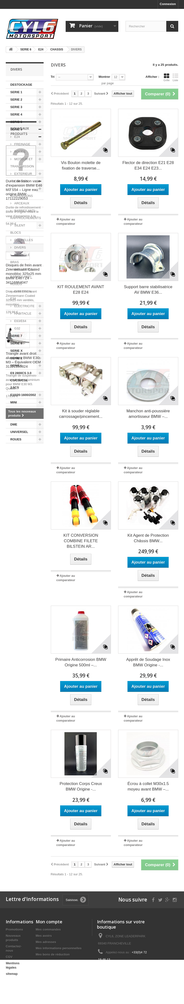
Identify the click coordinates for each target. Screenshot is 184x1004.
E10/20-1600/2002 (23, 395)
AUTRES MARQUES (18, 413)
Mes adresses (46, 942)
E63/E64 (19, 321)
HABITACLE (22, 313)
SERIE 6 (16, 129)
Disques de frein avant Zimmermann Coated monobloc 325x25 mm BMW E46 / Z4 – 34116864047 (23, 603)
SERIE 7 (16, 336)
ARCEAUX (21, 203)
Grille (166, 77)
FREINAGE (21, 144)
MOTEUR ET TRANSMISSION (22, 162)
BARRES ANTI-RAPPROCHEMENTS (25, 214)
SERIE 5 (16, 122)
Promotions (14, 929)
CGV (9, 957)
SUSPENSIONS (21, 196)
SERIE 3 (16, 107)
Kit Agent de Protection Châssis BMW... (148, 538)
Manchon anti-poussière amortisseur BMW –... (148, 414)
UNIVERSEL (19, 432)
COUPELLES (23, 240)
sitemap (11, 973)
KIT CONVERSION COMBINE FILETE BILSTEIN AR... (80, 541)
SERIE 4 (16, 114)
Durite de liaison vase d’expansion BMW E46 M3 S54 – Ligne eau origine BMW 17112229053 (24, 518)
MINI (13, 402)
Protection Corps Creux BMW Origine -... (81, 786)
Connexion (168, 4)
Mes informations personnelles (58, 948)
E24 (16, 137)
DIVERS (19, 247)
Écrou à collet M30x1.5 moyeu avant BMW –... (148, 786)
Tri (53, 77)
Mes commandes (48, 929)
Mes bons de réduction (53, 954)
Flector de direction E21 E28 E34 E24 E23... (148, 165)
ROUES (19, 151)
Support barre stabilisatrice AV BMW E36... (148, 290)
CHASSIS (20, 181)
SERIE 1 (16, 92)
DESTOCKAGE (21, 84)
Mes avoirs (44, 935)
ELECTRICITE (23, 306)
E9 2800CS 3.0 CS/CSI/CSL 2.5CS (20, 380)
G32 (16, 328)
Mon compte (49, 922)
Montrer (104, 77)
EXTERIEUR (22, 174)
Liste (175, 77)
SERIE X (16, 351)
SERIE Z (16, 358)
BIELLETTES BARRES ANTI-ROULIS (21, 277)
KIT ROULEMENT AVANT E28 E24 (81, 290)
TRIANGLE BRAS (20, 258)
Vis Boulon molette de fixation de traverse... (81, 165)
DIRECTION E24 (20, 295)
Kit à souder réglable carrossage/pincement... (80, 414)
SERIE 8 (16, 343)
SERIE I (15, 365)
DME (13, 424)
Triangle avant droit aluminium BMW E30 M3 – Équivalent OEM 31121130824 (23, 689)
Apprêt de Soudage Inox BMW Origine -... (148, 662)
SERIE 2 (16, 99)
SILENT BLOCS (17, 229)
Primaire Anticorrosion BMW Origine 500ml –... (80, 662)
